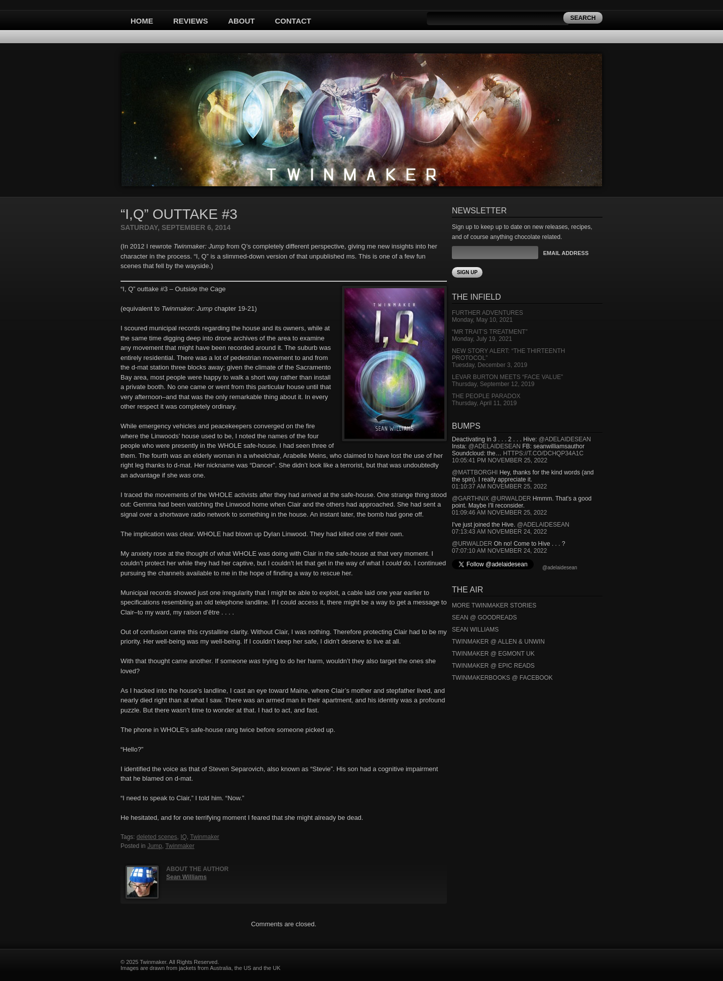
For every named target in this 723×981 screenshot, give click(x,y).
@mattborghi (475, 472)
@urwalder (511, 498)
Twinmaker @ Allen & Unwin (498, 641)
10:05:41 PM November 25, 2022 (499, 460)
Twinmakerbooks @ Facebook (502, 677)
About (241, 21)
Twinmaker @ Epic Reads (493, 665)
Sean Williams (186, 877)
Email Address (565, 253)
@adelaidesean (565, 439)
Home (142, 21)
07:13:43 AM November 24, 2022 (499, 531)
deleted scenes (157, 836)
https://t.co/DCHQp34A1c (543, 453)
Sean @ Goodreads (484, 617)
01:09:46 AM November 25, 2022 (499, 512)
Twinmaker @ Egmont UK (493, 653)
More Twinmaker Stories (494, 605)
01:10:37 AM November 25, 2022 (499, 486)
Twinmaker (204, 836)
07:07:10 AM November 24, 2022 (499, 550)
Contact (293, 21)
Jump (154, 845)
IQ (183, 836)
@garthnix (470, 498)
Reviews (190, 21)
